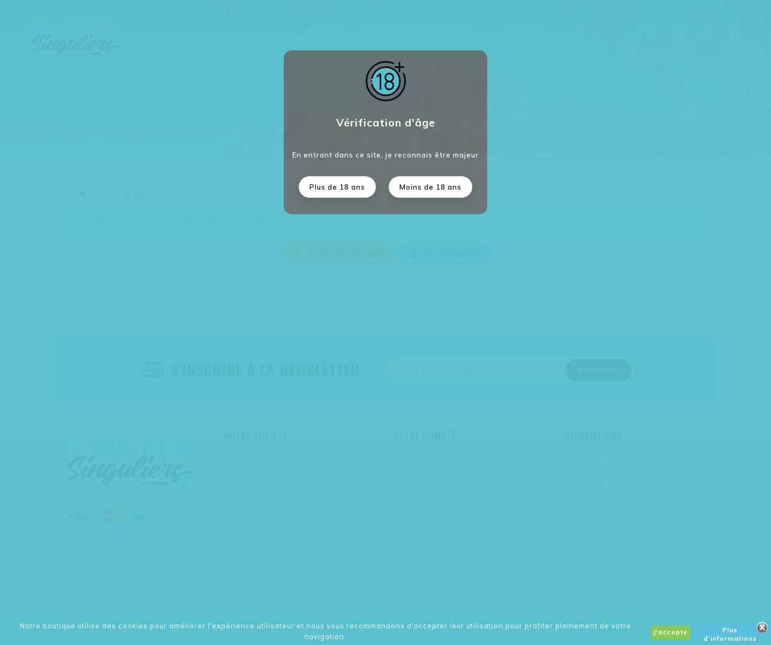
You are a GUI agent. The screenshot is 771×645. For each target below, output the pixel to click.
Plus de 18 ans (337, 187)
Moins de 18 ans (430, 187)
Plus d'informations (730, 631)
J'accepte (670, 632)
